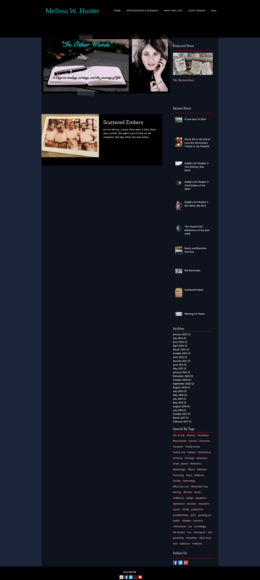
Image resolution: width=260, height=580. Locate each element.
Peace (189, 475)
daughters (201, 497)
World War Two (199, 486)
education (203, 503)
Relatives (199, 475)
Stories (177, 480)
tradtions (197, 543)
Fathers (191, 452)
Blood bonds (179, 440)
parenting (178, 537)
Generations (204, 452)
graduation (197, 509)
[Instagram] (135, 577)
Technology (189, 480)
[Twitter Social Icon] (131, 577)
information (179, 526)
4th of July (179, 435)
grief (193, 514)
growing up (204, 514)
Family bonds (192, 446)
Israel (176, 463)
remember (191, 537)
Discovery (204, 440)
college (189, 497)
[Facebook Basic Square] (175, 563)
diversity (191, 503)
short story (205, 537)
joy (190, 526)
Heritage (189, 457)
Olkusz (191, 469)
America (191, 435)
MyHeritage (179, 469)
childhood (178, 497)
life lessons (179, 532)
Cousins (192, 440)
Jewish (184, 463)
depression (179, 503)
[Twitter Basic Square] (180, 563)
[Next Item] (207, 64)
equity (176, 509)
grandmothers (180, 514)
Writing (177, 492)
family (185, 509)
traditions (184, 543)
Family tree (179, 452)
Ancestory (203, 435)
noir (210, 532)
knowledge (200, 526)
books (197, 492)
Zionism (187, 492)
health (176, 520)
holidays (186, 520)
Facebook (178, 446)
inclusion (198, 520)
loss (189, 532)
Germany (178, 457)
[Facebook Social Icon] (126, 577)
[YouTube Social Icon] (140, 577)
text (175, 543)
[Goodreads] (121, 577)
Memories (195, 463)
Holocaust (201, 457)
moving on (200, 532)
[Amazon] (117, 577)
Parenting (178, 475)
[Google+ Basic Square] (186, 563)
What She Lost (181, 486)
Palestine (202, 469)
